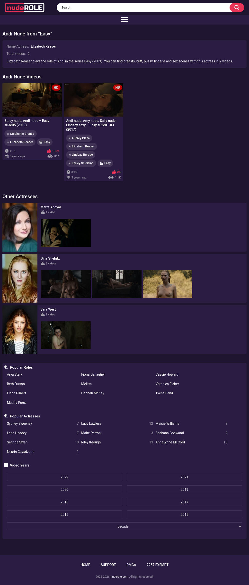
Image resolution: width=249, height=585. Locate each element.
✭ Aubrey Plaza (79, 138)
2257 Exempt (158, 565)
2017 (184, 502)
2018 (64, 502)
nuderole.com (119, 576)
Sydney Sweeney (43, 424)
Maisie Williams (192, 424)
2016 (64, 515)
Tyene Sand (164, 393)
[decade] (124, 526)
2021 (184, 477)
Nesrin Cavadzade (43, 452)
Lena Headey (43, 433)
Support (108, 565)
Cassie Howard (167, 374)
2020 (64, 490)
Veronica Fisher (167, 384)
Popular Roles (21, 367)
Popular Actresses (25, 416)
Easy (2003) (93, 61)
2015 (184, 515)
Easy (47, 142)
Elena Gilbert (16, 393)
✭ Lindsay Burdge (81, 154)
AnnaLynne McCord (192, 442)
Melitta (86, 384)
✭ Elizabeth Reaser (20, 142)
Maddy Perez (17, 403)
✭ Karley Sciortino (81, 163)
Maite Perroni (117, 433)
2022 (64, 477)
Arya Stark (14, 374)
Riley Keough (117, 442)
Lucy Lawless (117, 424)
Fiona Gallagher (93, 374)
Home (85, 565)
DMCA (131, 565)
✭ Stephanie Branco (20, 134)
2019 (184, 490)
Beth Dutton (16, 384)
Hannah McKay (92, 393)
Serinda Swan (43, 442)
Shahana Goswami (192, 433)
